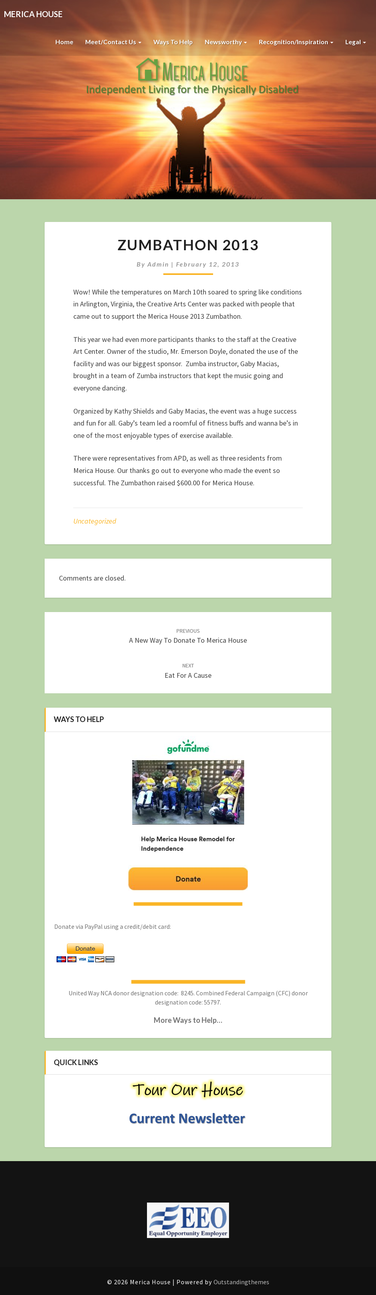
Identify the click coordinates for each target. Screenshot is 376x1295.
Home (60, 41)
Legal (355, 41)
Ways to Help (169, 41)
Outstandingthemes (241, 1282)
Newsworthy (224, 41)
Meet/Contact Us (108, 41)
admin (158, 264)
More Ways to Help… (188, 1020)
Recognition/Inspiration (295, 41)
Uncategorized (94, 521)
